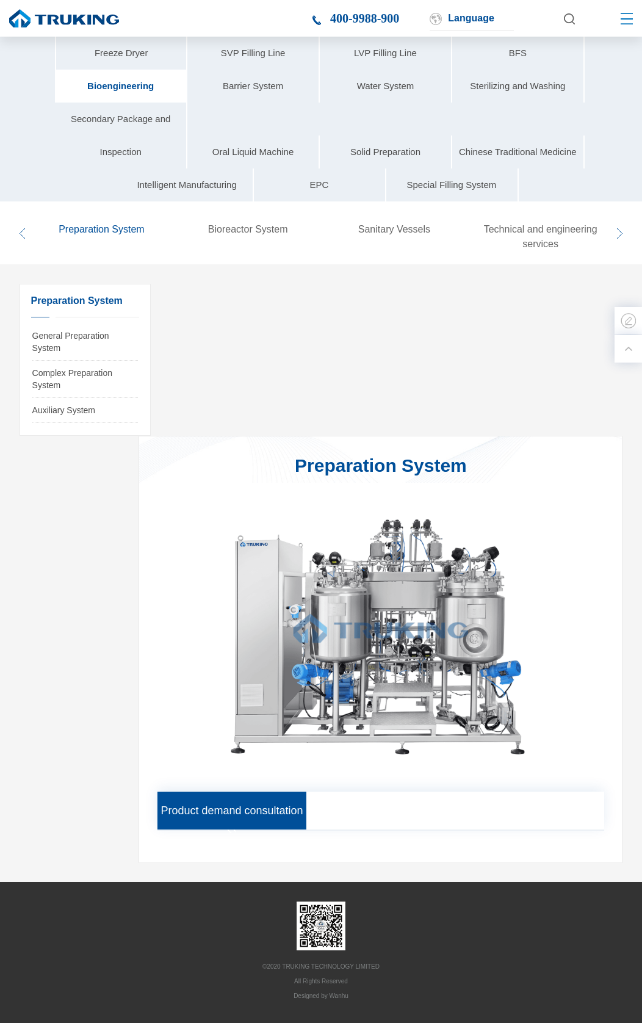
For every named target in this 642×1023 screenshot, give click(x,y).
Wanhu (339, 995)
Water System (385, 86)
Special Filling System (452, 184)
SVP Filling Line (253, 53)
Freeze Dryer (121, 53)
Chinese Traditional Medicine (518, 151)
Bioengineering (120, 86)
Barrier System (253, 86)
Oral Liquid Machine (253, 151)
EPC (319, 184)
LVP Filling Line (385, 53)
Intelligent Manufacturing (186, 184)
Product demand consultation (232, 810)
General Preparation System (70, 342)
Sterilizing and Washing (517, 86)
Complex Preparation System (72, 379)
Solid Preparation (385, 151)
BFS (518, 53)
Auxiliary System (63, 410)
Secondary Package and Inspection (120, 135)
